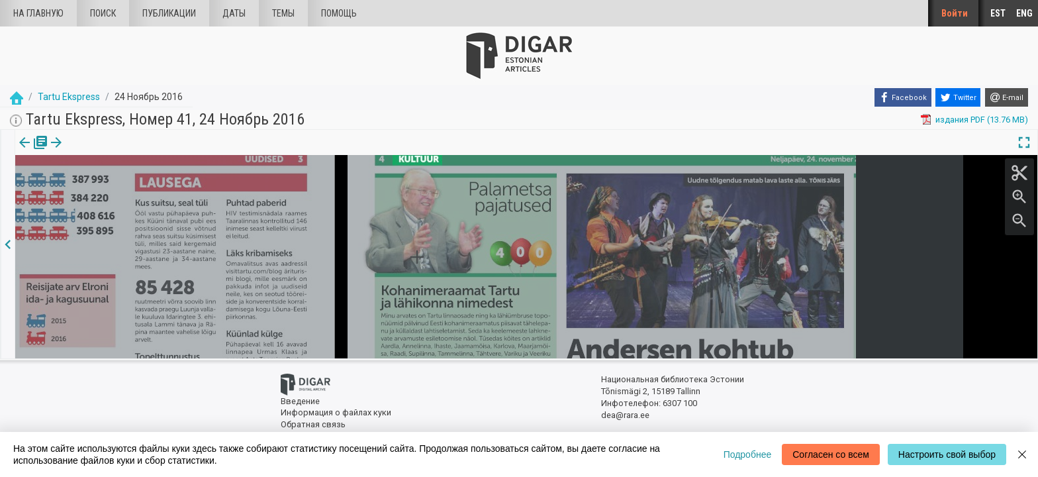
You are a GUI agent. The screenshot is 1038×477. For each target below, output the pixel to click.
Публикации (169, 13)
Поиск (103, 13)
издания (31, 151)
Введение (300, 401)
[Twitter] (957, 97)
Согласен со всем (830, 454)
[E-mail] (1006, 97)
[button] (108, 152)
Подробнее (748, 454)
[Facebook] (902, 97)
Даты (234, 13)
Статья (87, 151)
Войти (954, 13)
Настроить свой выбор (947, 454)
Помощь (339, 13)
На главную (38, 13)
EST (998, 13)
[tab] (31, 152)
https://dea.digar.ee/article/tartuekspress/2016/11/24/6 (122, 188)
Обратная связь (313, 424)
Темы (283, 13)
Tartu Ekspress (69, 96)
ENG (1024, 13)
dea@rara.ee (625, 415)
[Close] (1022, 454)
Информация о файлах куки (336, 412)
